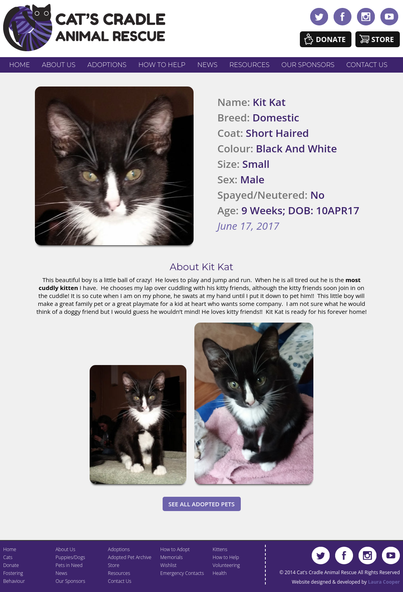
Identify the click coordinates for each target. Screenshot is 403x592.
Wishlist (168, 565)
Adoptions (107, 65)
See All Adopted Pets (202, 504)
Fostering (13, 573)
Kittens (220, 549)
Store (382, 39)
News (208, 65)
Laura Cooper (384, 582)
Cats (7, 557)
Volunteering (226, 565)
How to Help (162, 65)
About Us (58, 65)
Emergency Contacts (182, 573)
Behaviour (14, 581)
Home (19, 65)
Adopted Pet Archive (130, 557)
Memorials (171, 557)
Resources (249, 65)
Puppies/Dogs (70, 557)
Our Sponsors (308, 65)
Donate (330, 39)
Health (219, 573)
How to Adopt (175, 549)
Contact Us (366, 65)
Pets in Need (69, 565)
